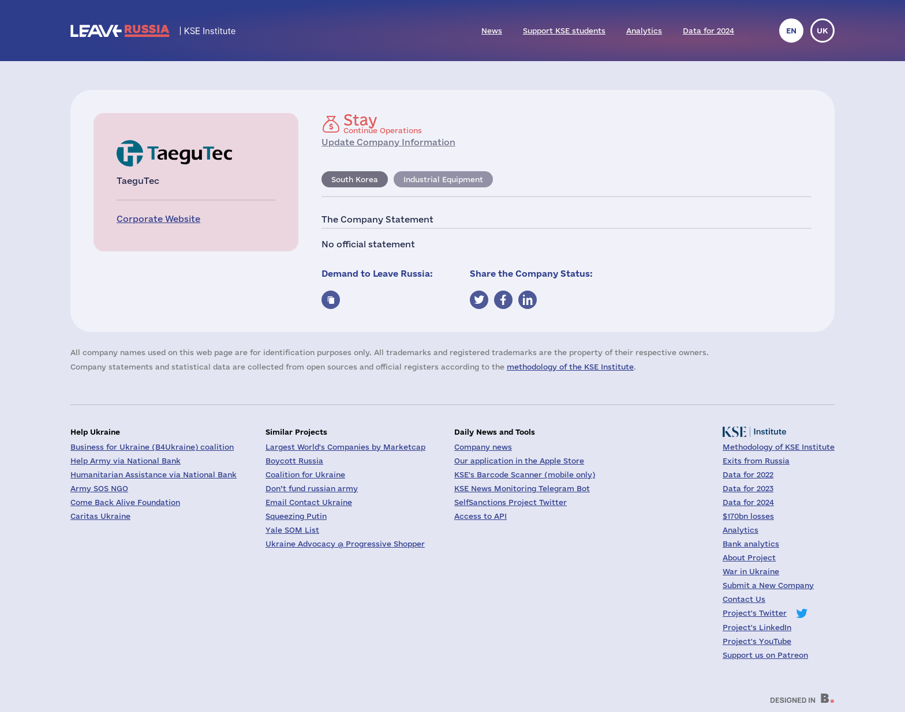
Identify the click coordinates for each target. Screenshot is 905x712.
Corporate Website (158, 219)
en (791, 31)
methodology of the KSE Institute (570, 367)
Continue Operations (382, 123)
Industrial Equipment (443, 179)
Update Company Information (388, 142)
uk (822, 31)
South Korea (354, 179)
